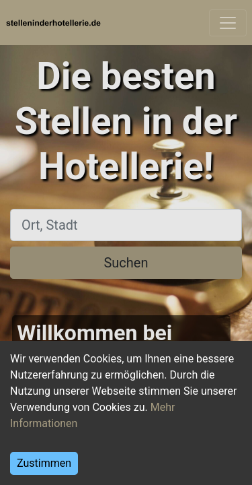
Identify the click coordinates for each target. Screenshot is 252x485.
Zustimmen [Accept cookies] (44, 463)
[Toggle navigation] (228, 22)
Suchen (125, 263)
